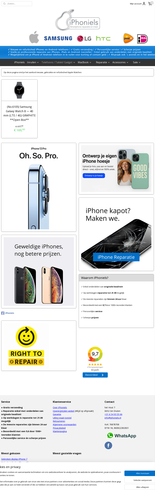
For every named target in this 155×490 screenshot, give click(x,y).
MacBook (85, 62)
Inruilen (33, 62)
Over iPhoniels (60, 407)
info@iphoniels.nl (113, 417)
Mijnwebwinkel (108, 484)
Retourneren (59, 421)
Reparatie (103, 62)
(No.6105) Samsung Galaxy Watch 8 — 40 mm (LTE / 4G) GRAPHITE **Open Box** (19, 113)
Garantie (57, 414)
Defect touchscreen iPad (13, 469)
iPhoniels (19, 62)
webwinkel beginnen (82, 484)
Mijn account (138, 3)
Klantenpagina (60, 431)
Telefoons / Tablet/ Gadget (58, 62)
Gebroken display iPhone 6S (14, 462)
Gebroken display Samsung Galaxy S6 (19, 472)
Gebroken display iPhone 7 (14, 459)
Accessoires (120, 62)
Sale (137, 62)
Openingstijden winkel (63, 411)
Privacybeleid (59, 427)
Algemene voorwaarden (64, 424)
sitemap (64, 484)
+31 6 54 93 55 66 (113, 414)
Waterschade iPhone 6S (13, 465)
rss (70, 484)
